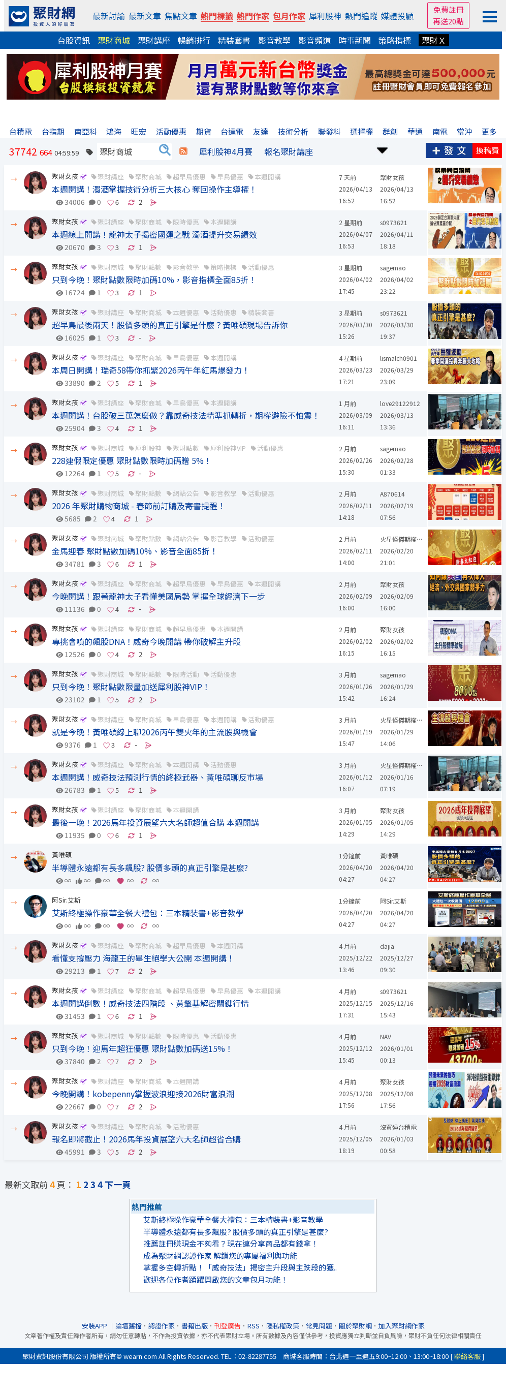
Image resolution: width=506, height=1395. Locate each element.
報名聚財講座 (288, 151)
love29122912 (400, 403)
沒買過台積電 (398, 1127)
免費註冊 (448, 9)
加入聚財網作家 (401, 1325)
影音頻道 (314, 40)
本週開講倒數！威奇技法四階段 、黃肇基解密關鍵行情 (150, 1003)
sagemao (393, 267)
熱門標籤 (217, 16)
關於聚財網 (355, 1325)
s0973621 (393, 222)
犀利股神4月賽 (225, 151)
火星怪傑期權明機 (404, 539)
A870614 (392, 493)
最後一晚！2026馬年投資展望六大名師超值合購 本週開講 (155, 822)
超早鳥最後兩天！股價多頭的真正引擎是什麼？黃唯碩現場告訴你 (170, 325)
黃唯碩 (62, 854)
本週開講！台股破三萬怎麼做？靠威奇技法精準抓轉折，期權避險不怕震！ (186, 415)
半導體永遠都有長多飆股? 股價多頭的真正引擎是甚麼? (150, 867)
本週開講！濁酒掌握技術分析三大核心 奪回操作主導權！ (154, 189)
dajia (387, 946)
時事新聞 (354, 40)
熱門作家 (253, 16)
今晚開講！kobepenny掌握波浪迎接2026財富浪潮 (143, 1094)
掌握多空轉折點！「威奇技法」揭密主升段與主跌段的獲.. (240, 1267)
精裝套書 (234, 40)
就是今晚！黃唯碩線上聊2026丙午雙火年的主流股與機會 (154, 732)
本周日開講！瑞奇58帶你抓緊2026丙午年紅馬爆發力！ (151, 370)
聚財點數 (186, 448)
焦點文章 (181, 16)
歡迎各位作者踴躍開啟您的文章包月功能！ (215, 1279)
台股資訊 (73, 40)
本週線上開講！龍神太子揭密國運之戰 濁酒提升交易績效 (154, 234)
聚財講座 (154, 40)
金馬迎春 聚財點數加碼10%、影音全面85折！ (135, 551)
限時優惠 (186, 222)
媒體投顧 (397, 16)
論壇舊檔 (128, 1325)
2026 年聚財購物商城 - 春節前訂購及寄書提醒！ (139, 506)
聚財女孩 (65, 176)
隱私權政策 (282, 1325)
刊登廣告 (227, 1325)
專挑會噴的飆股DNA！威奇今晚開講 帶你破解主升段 (146, 641)
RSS (253, 1325)
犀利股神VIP (228, 448)
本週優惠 (186, 312)
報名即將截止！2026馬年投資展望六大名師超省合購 (146, 1139)
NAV (385, 1036)
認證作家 (161, 1325)
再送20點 (448, 21)
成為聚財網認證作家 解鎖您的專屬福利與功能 (220, 1255)
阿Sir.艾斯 (66, 900)
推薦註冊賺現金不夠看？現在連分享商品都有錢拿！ (231, 1243)
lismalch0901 (398, 358)
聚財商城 (114, 40)
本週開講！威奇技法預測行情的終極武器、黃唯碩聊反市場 (157, 777)
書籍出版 (194, 1325)
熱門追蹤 (361, 16)
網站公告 (186, 493)
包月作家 (289, 16)
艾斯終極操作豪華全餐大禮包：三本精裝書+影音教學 (148, 913)
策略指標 (394, 40)
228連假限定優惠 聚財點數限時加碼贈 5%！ (132, 460)
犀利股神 (325, 16)
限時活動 (186, 674)
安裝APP (95, 1325)
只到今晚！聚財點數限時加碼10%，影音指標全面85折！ (154, 279)
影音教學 (274, 40)
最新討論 (108, 16)
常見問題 (319, 1325)
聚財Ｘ (434, 40)
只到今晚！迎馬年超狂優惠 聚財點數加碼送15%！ (142, 1048)
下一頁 (118, 1184)
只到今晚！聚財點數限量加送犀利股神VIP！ (131, 686)
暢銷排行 (194, 40)
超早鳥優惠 (189, 176)
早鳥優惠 (230, 176)
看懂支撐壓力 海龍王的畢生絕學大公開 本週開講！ (143, 958)
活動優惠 (261, 267)
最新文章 (145, 16)
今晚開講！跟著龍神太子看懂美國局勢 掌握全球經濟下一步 (158, 596)
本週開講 (268, 176)
